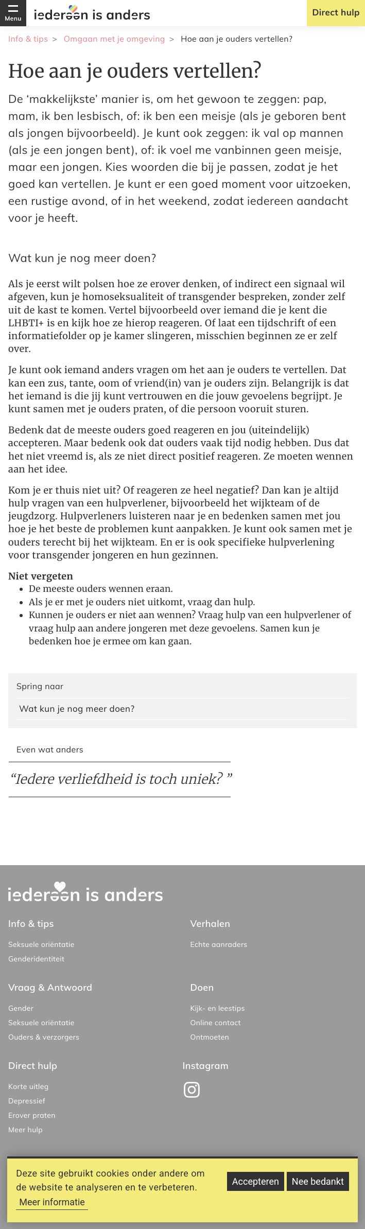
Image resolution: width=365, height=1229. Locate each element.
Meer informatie (52, 1208)
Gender (20, 1008)
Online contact (215, 1022)
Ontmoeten (210, 1037)
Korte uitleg (28, 1086)
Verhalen (210, 923)
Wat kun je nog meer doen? (76, 709)
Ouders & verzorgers (43, 1037)
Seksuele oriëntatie (41, 944)
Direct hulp (336, 12)
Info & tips (28, 38)
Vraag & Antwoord (50, 987)
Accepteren (255, 1187)
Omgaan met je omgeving (114, 38)
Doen (202, 987)
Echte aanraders (219, 944)
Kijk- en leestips (217, 1008)
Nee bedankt (318, 1187)
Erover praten (32, 1115)
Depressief (26, 1100)
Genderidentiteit (36, 958)
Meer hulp (25, 1129)
